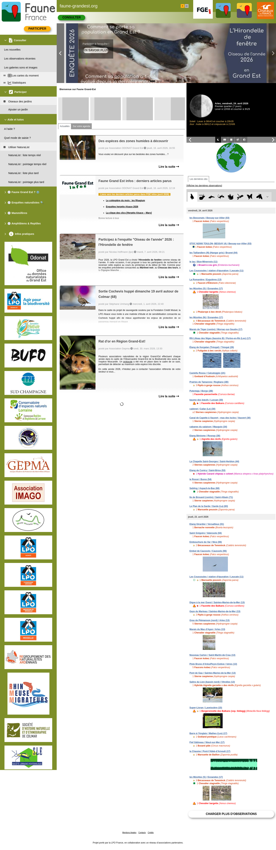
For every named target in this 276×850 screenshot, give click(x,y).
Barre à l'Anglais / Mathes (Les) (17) (208, 733)
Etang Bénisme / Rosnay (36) (204, 435)
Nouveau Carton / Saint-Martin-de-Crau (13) (212, 655)
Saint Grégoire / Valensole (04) (205, 533)
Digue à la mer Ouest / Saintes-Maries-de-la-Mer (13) (217, 602)
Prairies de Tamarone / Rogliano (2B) (208, 382)
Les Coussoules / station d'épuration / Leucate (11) (216, 270)
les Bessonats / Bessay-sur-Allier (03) (209, 218)
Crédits (151, 833)
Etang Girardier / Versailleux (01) (206, 524)
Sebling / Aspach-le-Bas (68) (204, 488)
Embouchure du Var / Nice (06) (205, 542)
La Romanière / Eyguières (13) (205, 279)
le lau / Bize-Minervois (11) (203, 261)
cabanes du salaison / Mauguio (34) (208, 426)
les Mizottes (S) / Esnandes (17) (206, 288)
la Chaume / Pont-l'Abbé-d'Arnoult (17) (209, 751)
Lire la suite (169, 166)
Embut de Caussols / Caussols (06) (208, 551)
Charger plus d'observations (231, 813)
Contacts (142, 833)
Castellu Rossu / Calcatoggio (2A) (207, 373)
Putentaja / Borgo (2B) (201, 391)
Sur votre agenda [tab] (81, 126)
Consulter (71, 17)
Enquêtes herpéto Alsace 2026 (122, 206)
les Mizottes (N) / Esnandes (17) (206, 317)
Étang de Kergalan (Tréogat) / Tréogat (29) (211, 347)
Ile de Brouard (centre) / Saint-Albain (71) (211, 497)
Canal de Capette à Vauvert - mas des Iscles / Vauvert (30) (220, 418)
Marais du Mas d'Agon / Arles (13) (207, 629)
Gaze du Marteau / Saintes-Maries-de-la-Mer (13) (214, 611)
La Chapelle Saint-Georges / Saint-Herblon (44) (214, 461)
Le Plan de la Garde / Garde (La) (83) (208, 506)
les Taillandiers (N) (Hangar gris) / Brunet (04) (213, 252)
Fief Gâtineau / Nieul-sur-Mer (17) (207, 742)
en (187, 6)
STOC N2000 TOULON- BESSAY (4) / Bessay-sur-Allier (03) (220, 243)
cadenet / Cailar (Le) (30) (202, 409)
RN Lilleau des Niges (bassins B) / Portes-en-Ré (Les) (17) (220, 338)
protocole (127, 361)
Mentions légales (129, 833)
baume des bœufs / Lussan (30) (206, 400)
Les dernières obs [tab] (198, 179)
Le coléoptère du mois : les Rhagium (125, 200)
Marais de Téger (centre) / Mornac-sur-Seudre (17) (215, 329)
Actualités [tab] (65, 126)
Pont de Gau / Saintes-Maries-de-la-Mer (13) (212, 673)
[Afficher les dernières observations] (204, 185)
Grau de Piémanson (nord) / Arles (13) (209, 620)
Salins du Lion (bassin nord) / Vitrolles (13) (212, 682)
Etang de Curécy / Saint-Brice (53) (207, 470)
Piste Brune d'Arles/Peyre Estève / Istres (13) (213, 664)
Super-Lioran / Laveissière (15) (205, 707)
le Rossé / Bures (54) (200, 479)
